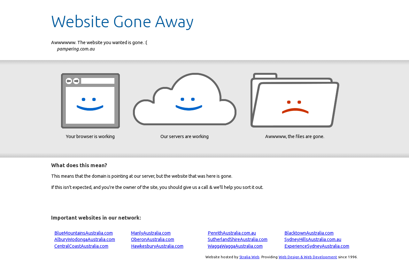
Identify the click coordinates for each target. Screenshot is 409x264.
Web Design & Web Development (308, 257)
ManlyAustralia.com (151, 233)
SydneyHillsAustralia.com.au (312, 239)
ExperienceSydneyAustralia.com (316, 246)
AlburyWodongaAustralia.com (84, 239)
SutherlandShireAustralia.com (237, 239)
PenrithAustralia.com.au (232, 233)
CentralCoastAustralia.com (81, 246)
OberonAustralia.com (152, 239)
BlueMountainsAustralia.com (83, 233)
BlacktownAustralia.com (309, 233)
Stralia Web (249, 257)
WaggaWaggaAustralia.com (235, 246)
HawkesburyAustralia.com (157, 246)
